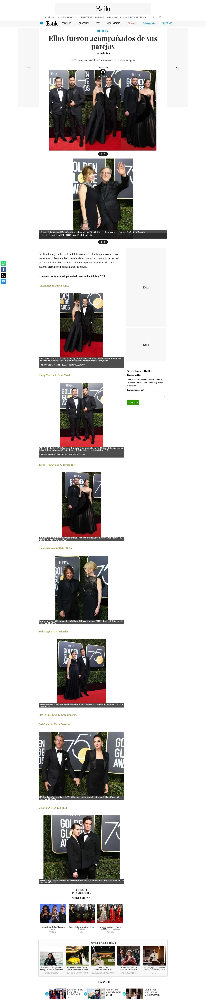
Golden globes (84, 893)
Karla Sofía (105, 53)
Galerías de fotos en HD (152, 995)
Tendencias (52, 932)
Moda (81, 932)
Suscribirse (133, 402)
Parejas (75, 893)
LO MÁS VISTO (103, 982)
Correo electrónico (135, 390)
